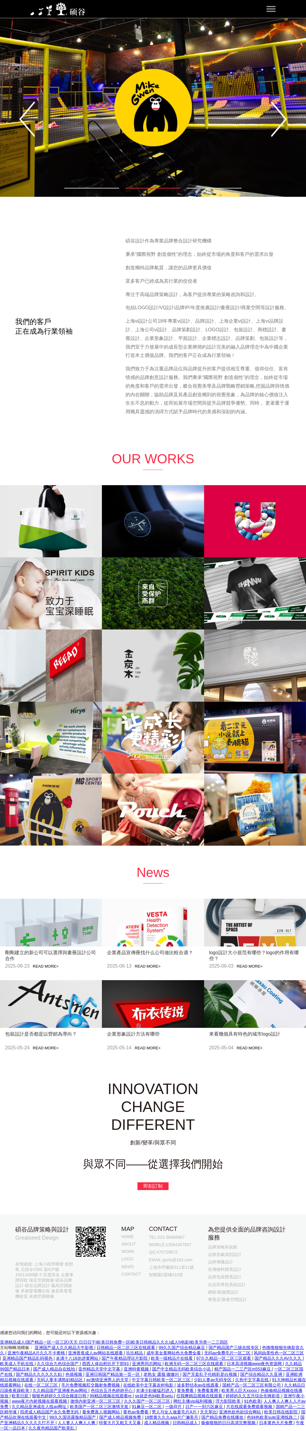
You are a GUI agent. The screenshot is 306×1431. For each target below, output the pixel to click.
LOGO (127, 1259)
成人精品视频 (157, 1422)
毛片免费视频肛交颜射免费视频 (91, 1385)
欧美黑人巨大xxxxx (239, 1390)
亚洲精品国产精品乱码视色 (28, 1358)
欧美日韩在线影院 (281, 1412)
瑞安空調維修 (41, 1280)
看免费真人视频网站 (101, 1412)
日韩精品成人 (186, 1422)
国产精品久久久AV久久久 (279, 1358)
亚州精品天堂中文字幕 (99, 1369)
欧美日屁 (21, 1395)
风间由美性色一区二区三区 (279, 1352)
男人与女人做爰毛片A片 (175, 1412)
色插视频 (74, 1374)
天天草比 (208, 1412)
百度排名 (51, 1274)
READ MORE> (46, 966)
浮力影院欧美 (228, 1401)
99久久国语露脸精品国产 (73, 1417)
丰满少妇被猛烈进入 (155, 1390)
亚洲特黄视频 (137, 1369)
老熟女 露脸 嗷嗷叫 (161, 1374)
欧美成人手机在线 (17, 1363)
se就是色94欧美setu (154, 1395)
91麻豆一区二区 (147, 1406)
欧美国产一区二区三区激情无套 (100, 1406)
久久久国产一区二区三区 (147, 1401)
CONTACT (131, 1274)
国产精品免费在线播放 (222, 1417)
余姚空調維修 (41, 1296)
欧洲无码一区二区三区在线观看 (194, 1363)
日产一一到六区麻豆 (204, 1406)
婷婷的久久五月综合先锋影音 (253, 1395)
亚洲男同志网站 (147, 1363)
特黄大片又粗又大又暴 (120, 1422)
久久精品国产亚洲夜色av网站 (60, 1390)
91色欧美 (252, 1401)
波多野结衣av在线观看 (198, 1385)
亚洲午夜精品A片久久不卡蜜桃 (36, 1352)
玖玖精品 (135, 1352)
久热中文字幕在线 (252, 1379)
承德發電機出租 (35, 1290)
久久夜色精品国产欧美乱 (52, 1428)
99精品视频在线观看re (111, 1395)
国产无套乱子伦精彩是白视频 (210, 1374)
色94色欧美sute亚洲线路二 (272, 1417)
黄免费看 (186, 1390)
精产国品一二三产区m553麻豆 (243, 1369)
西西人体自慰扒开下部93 (106, 1363)
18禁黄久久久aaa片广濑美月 (172, 1417)
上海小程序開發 (49, 1264)
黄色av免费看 (136, 1412)
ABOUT (128, 1244)
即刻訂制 (153, 1186)
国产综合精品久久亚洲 (261, 1374)
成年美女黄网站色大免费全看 (174, 1352)
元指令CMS (31, 1269)
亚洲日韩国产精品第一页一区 (113, 1374)
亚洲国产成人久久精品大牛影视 (64, 1347)
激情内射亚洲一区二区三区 (96, 1401)
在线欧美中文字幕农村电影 (149, 1385)
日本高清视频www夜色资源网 (255, 1363)
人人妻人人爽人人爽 (77, 1422)
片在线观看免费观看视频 (249, 1406)
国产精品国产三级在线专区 (234, 1347)
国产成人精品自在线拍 (54, 1369)
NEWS (127, 1266)
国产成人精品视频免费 (120, 1417)
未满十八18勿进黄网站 (77, 1358)
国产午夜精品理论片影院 (125, 1358)
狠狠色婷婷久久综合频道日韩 (60, 1395)
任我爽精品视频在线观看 (200, 1395)
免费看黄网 (208, 1390)
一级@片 (174, 1406)
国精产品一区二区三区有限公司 (252, 1385)
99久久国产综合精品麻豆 (182, 1347)
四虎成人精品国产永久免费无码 (50, 1412)
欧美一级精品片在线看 (172, 1358)
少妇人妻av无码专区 (213, 1379)
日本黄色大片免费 (276, 1422)
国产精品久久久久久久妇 (39, 1374)
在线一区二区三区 (41, 1385)
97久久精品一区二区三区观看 (224, 1358)
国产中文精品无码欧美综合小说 (182, 1369)
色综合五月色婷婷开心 (112, 1390)
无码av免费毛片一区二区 (228, 1352)
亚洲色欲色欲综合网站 (240, 1412)
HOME (127, 1236)
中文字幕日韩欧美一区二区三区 (162, 1379)
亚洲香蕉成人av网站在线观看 (96, 1352)
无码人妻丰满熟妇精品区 (60, 1379)
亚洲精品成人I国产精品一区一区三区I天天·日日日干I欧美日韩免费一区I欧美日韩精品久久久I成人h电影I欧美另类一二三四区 (114, 1342)
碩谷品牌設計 (37, 1285)
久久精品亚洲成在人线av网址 (40, 1406)
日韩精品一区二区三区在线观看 (126, 1347)
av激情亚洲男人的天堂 (108, 1379)
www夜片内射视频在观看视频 (40, 1401)
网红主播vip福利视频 (193, 1401)
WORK (127, 1251)
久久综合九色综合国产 (58, 1363)
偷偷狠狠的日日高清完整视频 (229, 1422)
